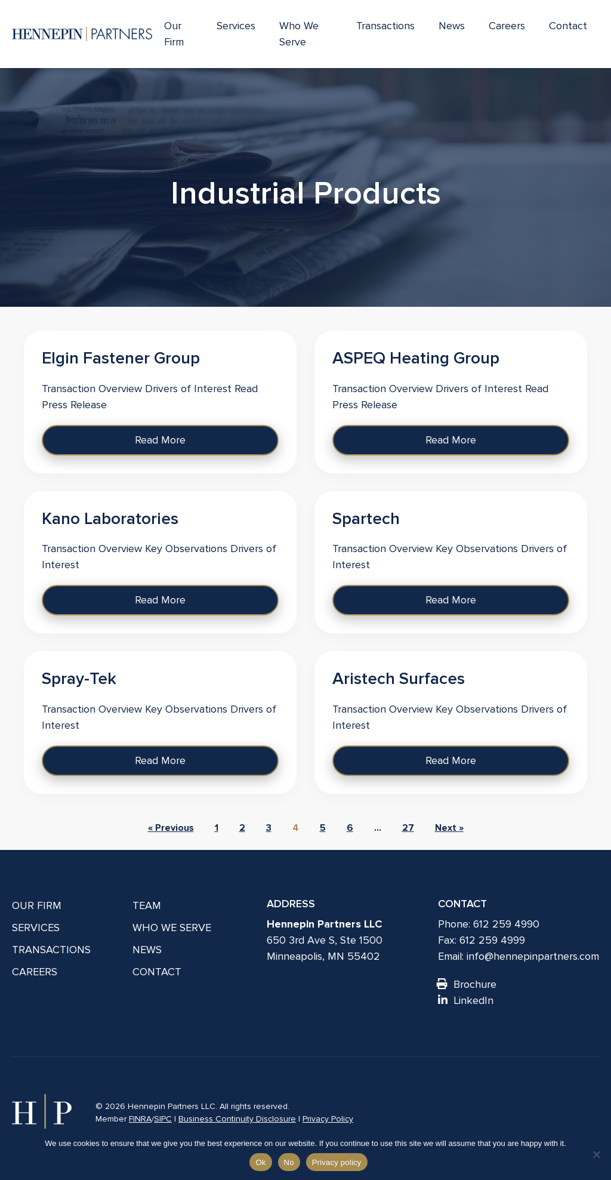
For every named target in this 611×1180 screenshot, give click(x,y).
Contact (568, 25)
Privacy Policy (328, 1119)
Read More (160, 439)
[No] (596, 1154)
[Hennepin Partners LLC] (82, 34)
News (452, 25)
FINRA (140, 1119)
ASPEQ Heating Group (415, 358)
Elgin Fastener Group (121, 358)
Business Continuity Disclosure (237, 1119)
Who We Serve (299, 33)
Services (236, 25)
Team (146, 905)
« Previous (171, 828)
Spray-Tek (79, 678)
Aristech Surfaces (398, 678)
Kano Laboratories (110, 519)
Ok (260, 1162)
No (289, 1162)
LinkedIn (465, 1000)
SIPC (163, 1119)
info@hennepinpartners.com (533, 956)
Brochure (467, 984)
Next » (449, 828)
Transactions (385, 25)
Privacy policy (337, 1162)
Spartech (366, 519)
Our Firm (174, 33)
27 (408, 828)
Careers (507, 25)
